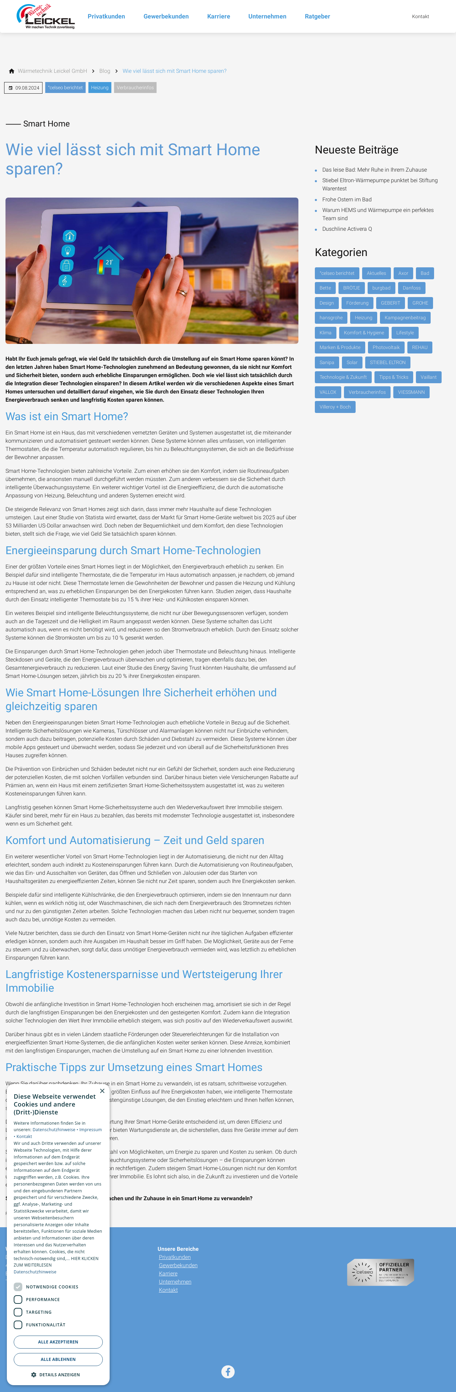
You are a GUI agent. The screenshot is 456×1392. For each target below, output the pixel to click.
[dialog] (58, 1235)
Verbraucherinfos (135, 87)
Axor (403, 273)
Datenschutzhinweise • (56, 1130)
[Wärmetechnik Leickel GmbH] (52, 71)
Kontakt (168, 1290)
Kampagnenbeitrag (405, 317)
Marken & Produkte (340, 347)
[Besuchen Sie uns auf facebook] (227, 1371)
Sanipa (327, 362)
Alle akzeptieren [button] (58, 1342)
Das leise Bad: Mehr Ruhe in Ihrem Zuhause (374, 169)
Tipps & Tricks (393, 377)
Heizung (100, 87)
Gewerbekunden (178, 1265)
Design (327, 303)
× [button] (101, 1091)
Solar (352, 362)
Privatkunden (175, 1257)
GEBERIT (390, 303)
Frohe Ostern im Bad (347, 199)
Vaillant (429, 377)
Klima (326, 332)
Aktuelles (376, 273)
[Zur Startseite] (44, 16)
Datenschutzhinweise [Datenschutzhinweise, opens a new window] (35, 1272)
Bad (425, 273)
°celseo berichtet (65, 87)
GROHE (420, 303)
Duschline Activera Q (347, 229)
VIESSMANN (411, 392)
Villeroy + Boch (335, 407)
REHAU (420, 347)
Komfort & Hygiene (364, 332)
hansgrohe (331, 317)
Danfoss (412, 288)
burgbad (381, 288)
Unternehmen (175, 1282)
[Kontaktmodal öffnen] (416, 16)
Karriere (168, 1273)
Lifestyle (405, 332)
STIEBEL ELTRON (388, 362)
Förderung (357, 303)
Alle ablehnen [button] (58, 1359)
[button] (58, 1374)
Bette (325, 288)
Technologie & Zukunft (343, 377)
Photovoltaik (386, 347)
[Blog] (104, 71)
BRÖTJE (351, 288)
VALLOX (328, 392)
